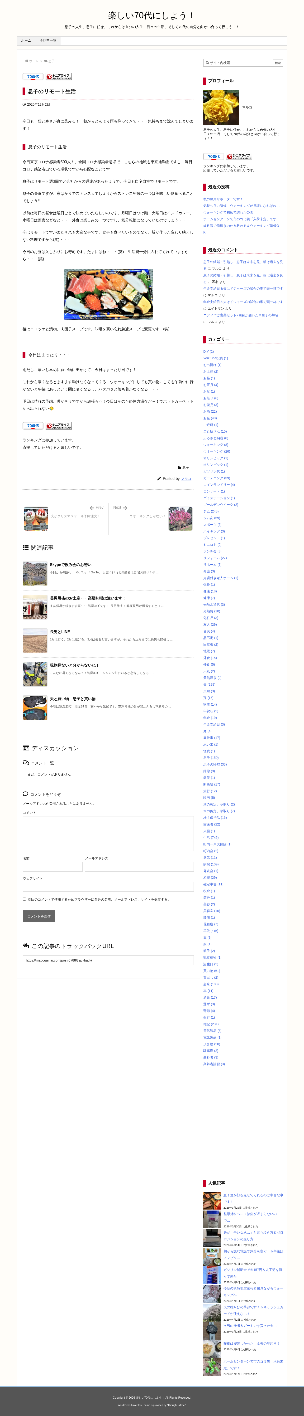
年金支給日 (214, 724)
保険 (209, 584)
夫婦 (209, 691)
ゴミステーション (219, 498)
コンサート (214, 491)
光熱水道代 (214, 604)
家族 (210, 704)
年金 (210, 718)
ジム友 (211, 518)
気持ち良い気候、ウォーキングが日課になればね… (241, 206)
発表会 (210, 871)
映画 (209, 798)
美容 (209, 904)
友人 (210, 624)
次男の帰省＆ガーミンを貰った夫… (250, 1326)
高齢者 (210, 1057)
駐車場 (210, 1051)
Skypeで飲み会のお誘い (70, 565)
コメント (29, 813)
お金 (210, 418)
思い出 (210, 744)
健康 (210, 591)
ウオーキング (216, 451)
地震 (209, 651)
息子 (51, 61)
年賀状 (210, 711)
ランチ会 (212, 551)
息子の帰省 (215, 764)
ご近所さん (215, 431)
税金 (209, 891)
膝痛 (209, 917)
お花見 (210, 405)
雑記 (211, 1024)
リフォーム (215, 558)
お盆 (209, 391)
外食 (210, 658)
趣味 (211, 984)
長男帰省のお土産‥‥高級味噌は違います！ (88, 598)
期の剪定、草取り (219, 804)
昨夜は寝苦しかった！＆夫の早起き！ (251, 1343)
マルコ (186, 479)
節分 (209, 897)
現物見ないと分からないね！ (74, 665)
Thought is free (176, 1405)
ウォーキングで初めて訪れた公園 (228, 212)
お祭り (210, 398)
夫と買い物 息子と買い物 (72, 699)
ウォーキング (215, 445)
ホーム (33, 61)
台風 (209, 631)
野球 (209, 1011)
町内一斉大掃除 (217, 844)
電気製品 (212, 1031)
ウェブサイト (33, 878)
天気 (209, 671)
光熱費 (211, 611)
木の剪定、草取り (219, 811)
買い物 (211, 971)
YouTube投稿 (215, 358)
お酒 (210, 411)
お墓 (209, 378)
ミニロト (212, 545)
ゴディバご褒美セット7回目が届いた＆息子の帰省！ (242, 315)
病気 (210, 857)
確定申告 (213, 884)
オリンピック (215, 458)
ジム (211, 511)
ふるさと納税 (215, 438)
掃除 (209, 771)
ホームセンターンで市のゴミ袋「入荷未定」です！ (241, 219)
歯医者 (211, 824)
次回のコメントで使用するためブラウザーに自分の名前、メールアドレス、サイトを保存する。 (99, 899)
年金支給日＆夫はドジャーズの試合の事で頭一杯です (243, 288)
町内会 (210, 851)
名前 (26, 858)
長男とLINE (60, 632)
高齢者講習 (214, 1064)
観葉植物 (212, 957)
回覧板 (210, 644)
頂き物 (211, 1044)
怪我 (209, 751)
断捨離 (211, 784)
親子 (209, 951)
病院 (211, 864)
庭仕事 (211, 738)
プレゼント (214, 538)
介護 (209, 571)
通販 (210, 997)
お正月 (210, 385)
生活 (211, 838)
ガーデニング (216, 478)
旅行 (210, 791)
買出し (210, 977)
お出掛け (212, 365)
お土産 (210, 371)
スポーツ (212, 525)
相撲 (210, 877)
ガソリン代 (214, 471)
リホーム (212, 564)
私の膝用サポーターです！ (223, 199)
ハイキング (214, 531)
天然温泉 (212, 678)
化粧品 (210, 618)
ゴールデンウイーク (220, 505)
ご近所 (210, 425)
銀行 (209, 1017)
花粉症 (210, 924)
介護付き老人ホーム (220, 578)
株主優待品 (215, 818)
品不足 (210, 638)
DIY (208, 351)
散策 (209, 778)
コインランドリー (219, 485)
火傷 (209, 831)
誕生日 (210, 964)
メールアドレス (96, 858)
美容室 (211, 911)
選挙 (209, 1004)
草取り (210, 931)
